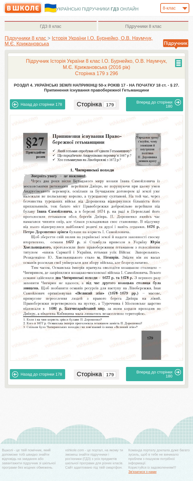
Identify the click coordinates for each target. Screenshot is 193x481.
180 (158, 104)
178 (37, 104)
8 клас (50, 26)
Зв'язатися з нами (142, 472)
